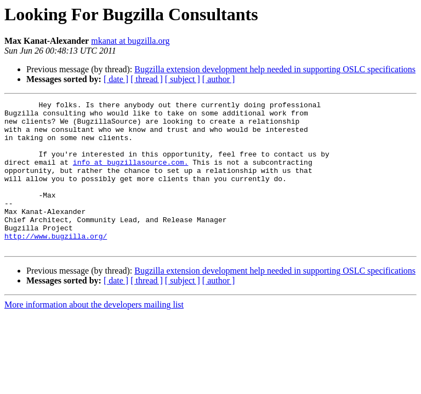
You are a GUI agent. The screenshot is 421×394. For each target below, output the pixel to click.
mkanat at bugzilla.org (130, 40)
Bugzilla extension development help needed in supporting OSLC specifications (275, 69)
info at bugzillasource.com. (131, 175)
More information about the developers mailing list (94, 334)
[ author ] (218, 79)
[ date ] (116, 79)
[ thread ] (146, 79)
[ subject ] (182, 79)
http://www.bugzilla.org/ (55, 264)
